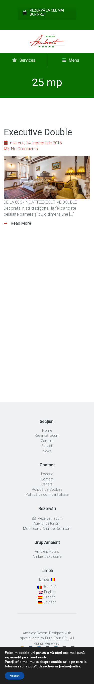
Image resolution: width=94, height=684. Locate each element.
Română (47, 587)
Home (47, 430)
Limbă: (47, 579)
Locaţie (47, 474)
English (47, 592)
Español (47, 597)
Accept (14, 676)
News (47, 451)
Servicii (47, 446)
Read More (20, 223)
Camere (47, 441)
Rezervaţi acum (47, 435)
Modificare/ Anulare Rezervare (47, 529)
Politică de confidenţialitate (47, 494)
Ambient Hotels (47, 551)
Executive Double (38, 132)
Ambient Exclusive (47, 556)
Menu (70, 60)
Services (23, 60)
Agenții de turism (47, 523)
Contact (47, 479)
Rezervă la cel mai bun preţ (43, 12)
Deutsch (47, 602)
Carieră (47, 484)
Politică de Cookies (47, 489)
